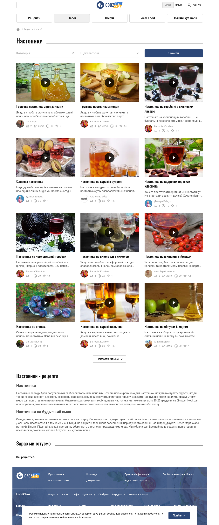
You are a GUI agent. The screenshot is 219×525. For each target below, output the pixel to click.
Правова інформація (137, 474)
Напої (72, 18)
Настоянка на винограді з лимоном (104, 256)
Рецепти (34, 18)
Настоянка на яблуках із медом (166, 326)
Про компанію (56, 474)
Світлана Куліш (34, 341)
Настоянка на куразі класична (101, 326)
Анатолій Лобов (98, 196)
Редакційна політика (137, 480)
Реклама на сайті (58, 480)
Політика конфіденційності (179, 474)
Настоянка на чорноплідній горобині (41, 256)
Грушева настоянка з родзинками (39, 106)
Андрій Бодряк (162, 341)
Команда (91, 474)
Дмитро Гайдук (34, 196)
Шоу (19, 515)
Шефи (109, 18)
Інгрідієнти (118, 494)
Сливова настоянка (29, 181)
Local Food (147, 18)
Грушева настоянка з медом (99, 106)
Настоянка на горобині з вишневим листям (169, 108)
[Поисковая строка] (194, 5)
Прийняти (179, 515)
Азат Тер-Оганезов (164, 271)
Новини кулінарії (185, 18)
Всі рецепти (24, 457)
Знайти (173, 53)
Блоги (20, 506)
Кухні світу (88, 494)
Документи (93, 480)
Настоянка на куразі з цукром (101, 181)
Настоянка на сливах (30, 326)
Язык (178, 5)
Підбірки (103, 494)
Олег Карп (31, 121)
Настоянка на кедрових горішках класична (167, 184)
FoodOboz (23, 494)
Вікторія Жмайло (99, 121)
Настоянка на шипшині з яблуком (168, 256)
